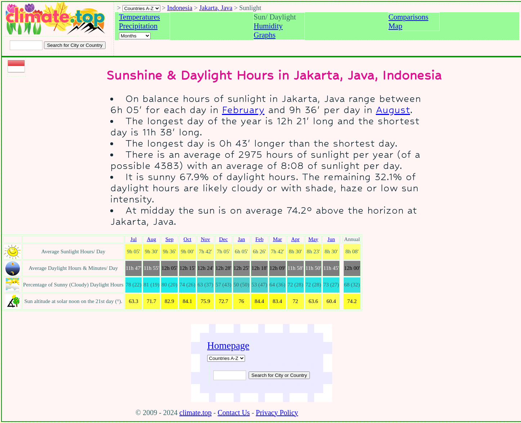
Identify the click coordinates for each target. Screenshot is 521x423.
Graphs (265, 35)
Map (395, 26)
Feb (259, 239)
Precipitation (138, 26)
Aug (151, 239)
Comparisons (408, 17)
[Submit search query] (279, 375)
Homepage (228, 345)
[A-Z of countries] (226, 358)
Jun (331, 239)
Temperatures (139, 17)
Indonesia (179, 8)
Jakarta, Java (215, 8)
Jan (241, 239)
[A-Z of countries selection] (141, 8)
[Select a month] (135, 35)
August (393, 109)
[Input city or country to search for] (26, 45)
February (243, 109)
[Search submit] (74, 45)
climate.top (195, 413)
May (313, 239)
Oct (187, 239)
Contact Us (234, 413)
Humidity (268, 26)
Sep (169, 239)
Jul (133, 239)
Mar (277, 239)
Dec (223, 239)
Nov (205, 239)
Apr (295, 239)
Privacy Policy (277, 413)
